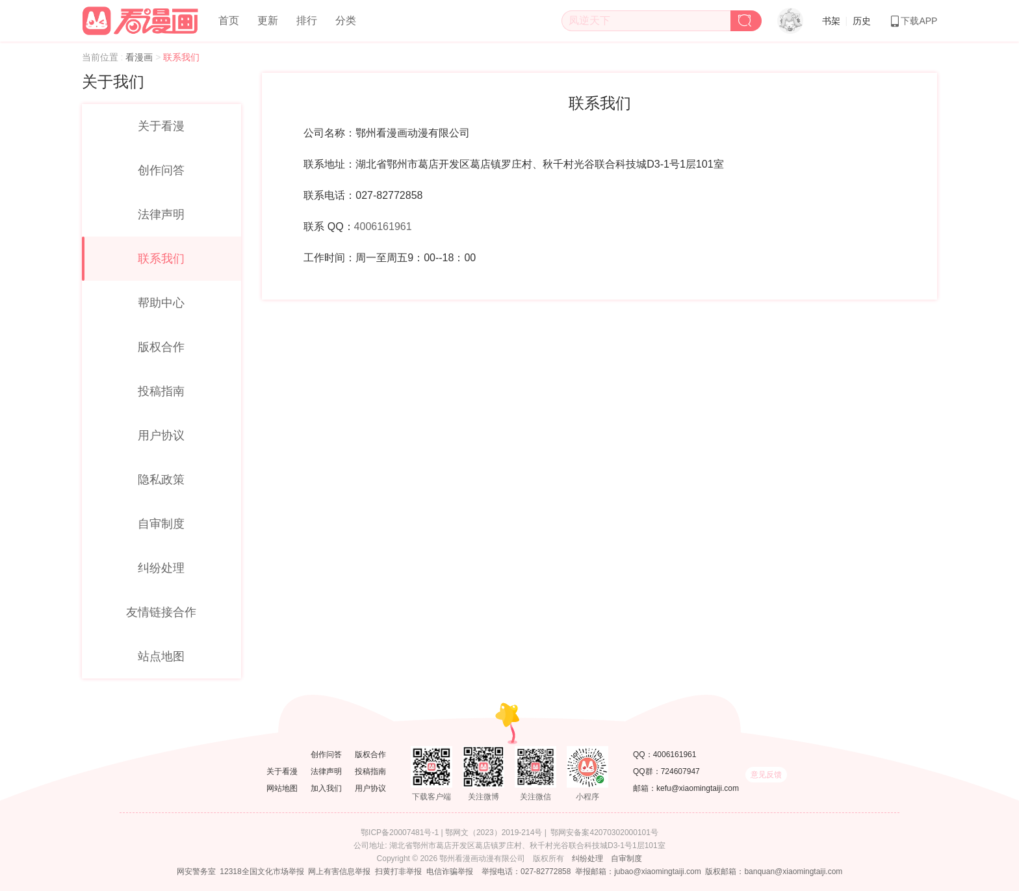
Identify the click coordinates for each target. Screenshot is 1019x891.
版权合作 (161, 347)
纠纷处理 (161, 568)
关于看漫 (161, 126)
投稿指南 (161, 391)
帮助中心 (161, 302)
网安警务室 (196, 871)
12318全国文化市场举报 (261, 871)
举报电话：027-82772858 (526, 871)
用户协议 (161, 435)
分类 (345, 20)
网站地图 (282, 788)
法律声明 (161, 214)
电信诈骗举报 (449, 871)
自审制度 (161, 523)
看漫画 (140, 57)
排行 (306, 20)
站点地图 (161, 656)
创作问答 (161, 170)
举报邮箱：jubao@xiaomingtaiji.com (638, 871)
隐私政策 (161, 479)
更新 (267, 20)
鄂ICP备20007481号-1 (400, 832)
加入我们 (326, 788)
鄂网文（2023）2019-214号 (493, 832)
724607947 (680, 771)
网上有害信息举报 (339, 871)
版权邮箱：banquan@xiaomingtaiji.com (773, 871)
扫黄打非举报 (398, 871)
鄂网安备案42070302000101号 (604, 832)
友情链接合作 (161, 612)
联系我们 (161, 258)
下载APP (913, 21)
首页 (228, 20)
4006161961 (383, 226)
